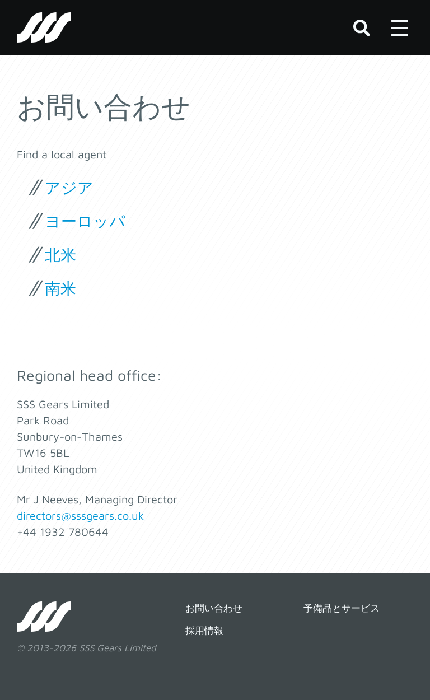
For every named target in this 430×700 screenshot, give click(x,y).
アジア (69, 187)
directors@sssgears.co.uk (80, 515)
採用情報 (204, 630)
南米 (60, 288)
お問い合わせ (213, 608)
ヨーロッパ (85, 221)
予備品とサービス (341, 608)
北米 (60, 254)
